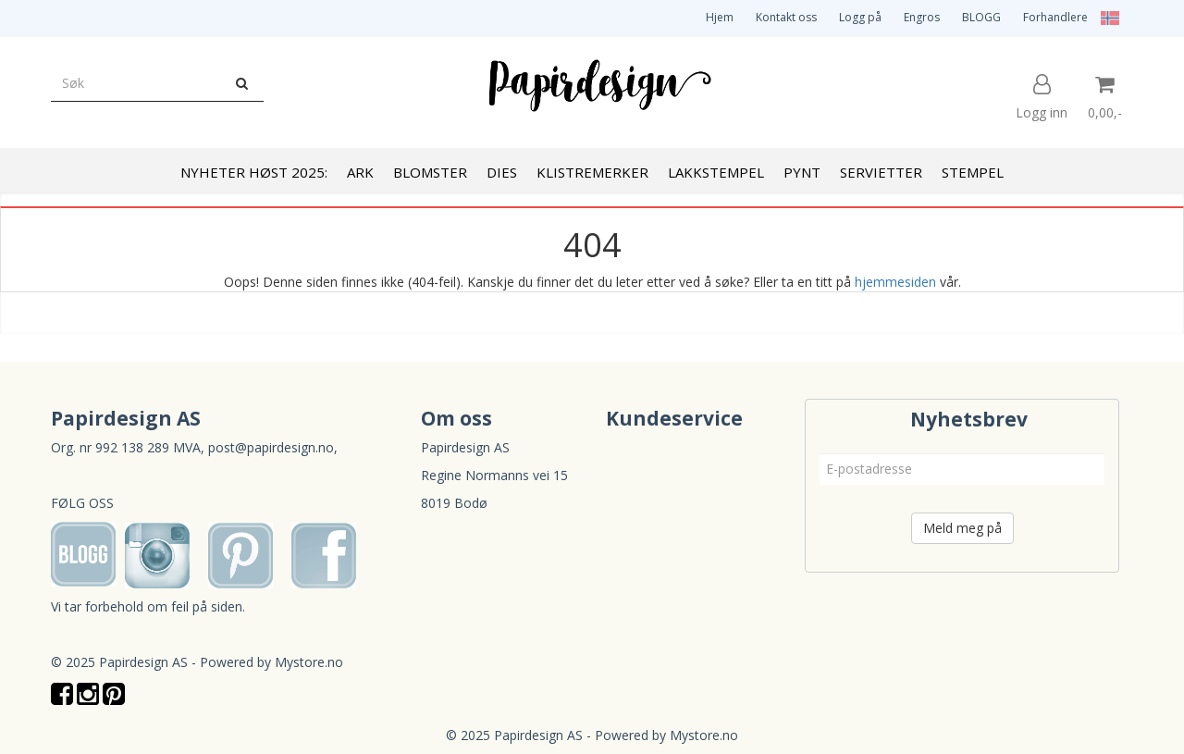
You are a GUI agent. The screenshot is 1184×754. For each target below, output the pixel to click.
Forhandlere (1055, 17)
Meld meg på (962, 528)
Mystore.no (309, 662)
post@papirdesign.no (271, 447)
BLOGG (981, 17)
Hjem (720, 17)
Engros (922, 17)
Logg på (860, 17)
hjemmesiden (895, 281)
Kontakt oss (786, 17)
